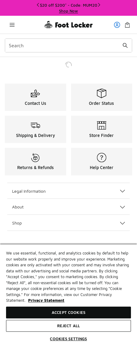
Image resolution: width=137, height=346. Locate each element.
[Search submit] (125, 45)
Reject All (68, 325)
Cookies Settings (68, 338)
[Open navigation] (12, 24)
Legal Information (68, 191)
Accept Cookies (68, 312)
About (68, 206)
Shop (68, 222)
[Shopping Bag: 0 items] (127, 24)
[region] (68, 295)
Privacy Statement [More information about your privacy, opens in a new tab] (46, 300)
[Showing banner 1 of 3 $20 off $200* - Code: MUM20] (68, 8)
